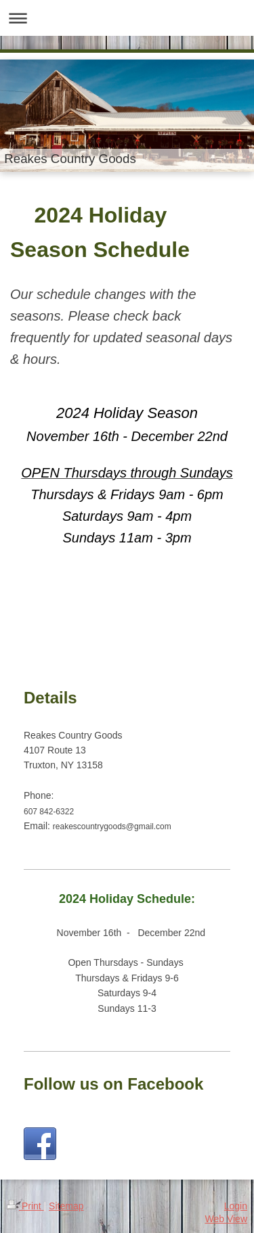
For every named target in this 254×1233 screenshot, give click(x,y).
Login (235, 1206)
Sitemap (66, 1206)
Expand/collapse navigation (127, 17)
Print (25, 1206)
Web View (226, 1218)
